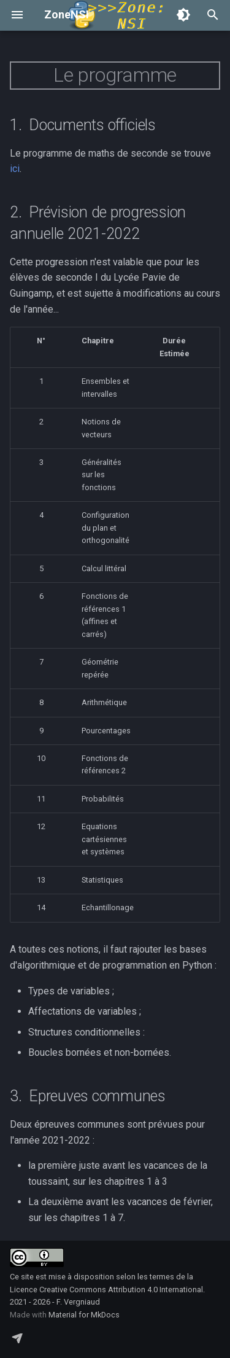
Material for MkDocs (84, 1314)
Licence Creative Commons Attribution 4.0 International (106, 1289)
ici (15, 168)
